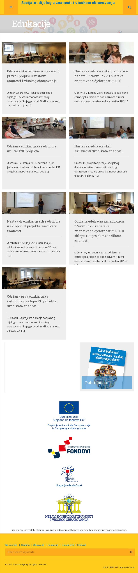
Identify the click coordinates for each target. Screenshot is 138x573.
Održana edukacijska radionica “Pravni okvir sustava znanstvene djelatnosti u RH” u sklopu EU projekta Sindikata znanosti (99, 231)
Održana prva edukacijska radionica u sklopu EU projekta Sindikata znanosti (31, 301)
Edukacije (53, 545)
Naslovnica (11, 545)
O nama (25, 545)
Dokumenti (68, 545)
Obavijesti (38, 545)
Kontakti (81, 545)
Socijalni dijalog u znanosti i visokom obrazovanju (68, 2)
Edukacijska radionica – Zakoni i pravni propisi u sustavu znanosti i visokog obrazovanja (33, 76)
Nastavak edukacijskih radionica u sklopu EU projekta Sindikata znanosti (33, 226)
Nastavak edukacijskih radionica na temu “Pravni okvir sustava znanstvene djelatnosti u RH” (101, 76)
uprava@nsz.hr (127, 567)
